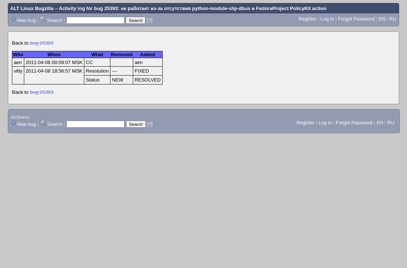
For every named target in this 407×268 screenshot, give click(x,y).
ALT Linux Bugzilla (32, 8)
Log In (327, 19)
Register (307, 19)
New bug (26, 20)
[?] (149, 20)
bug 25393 (41, 43)
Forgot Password (356, 19)
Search (54, 20)
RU (393, 19)
